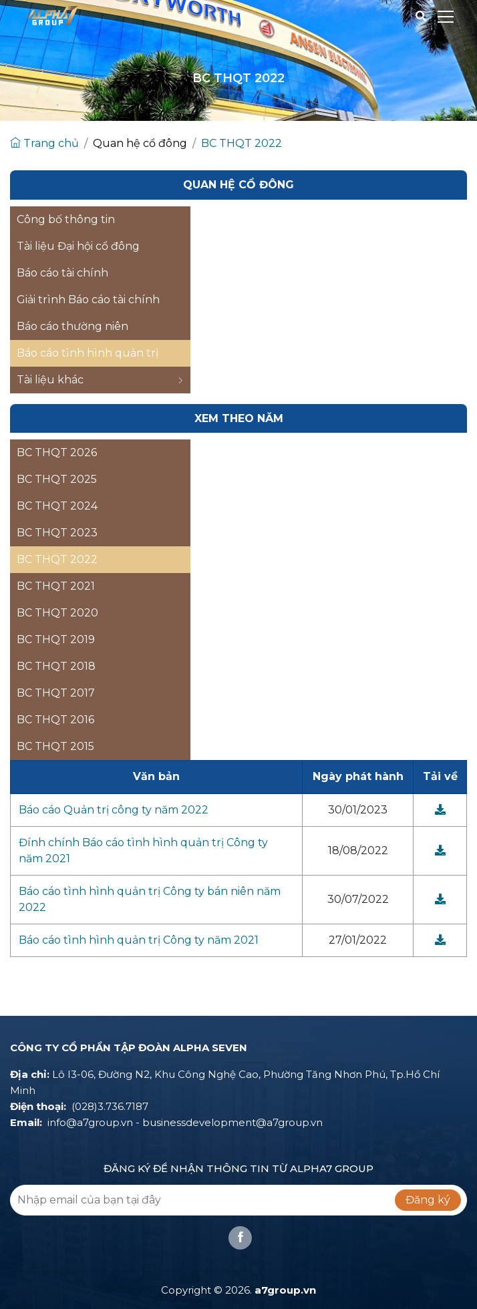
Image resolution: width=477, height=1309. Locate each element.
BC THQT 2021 (56, 586)
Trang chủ (44, 143)
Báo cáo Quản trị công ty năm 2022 (113, 809)
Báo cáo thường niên (72, 326)
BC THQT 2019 (56, 639)
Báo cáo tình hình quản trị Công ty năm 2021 (139, 940)
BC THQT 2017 (56, 693)
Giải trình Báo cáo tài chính (88, 299)
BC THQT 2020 (57, 612)
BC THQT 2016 (55, 719)
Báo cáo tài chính (62, 272)
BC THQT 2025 (57, 479)
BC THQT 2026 (57, 452)
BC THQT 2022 (241, 143)
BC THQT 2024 (57, 506)
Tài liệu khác (100, 379)
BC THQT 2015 (55, 746)
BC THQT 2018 (56, 666)
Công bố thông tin (66, 219)
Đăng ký (428, 1199)
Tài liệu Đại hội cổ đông (78, 246)
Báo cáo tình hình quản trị (87, 353)
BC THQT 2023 (57, 532)
